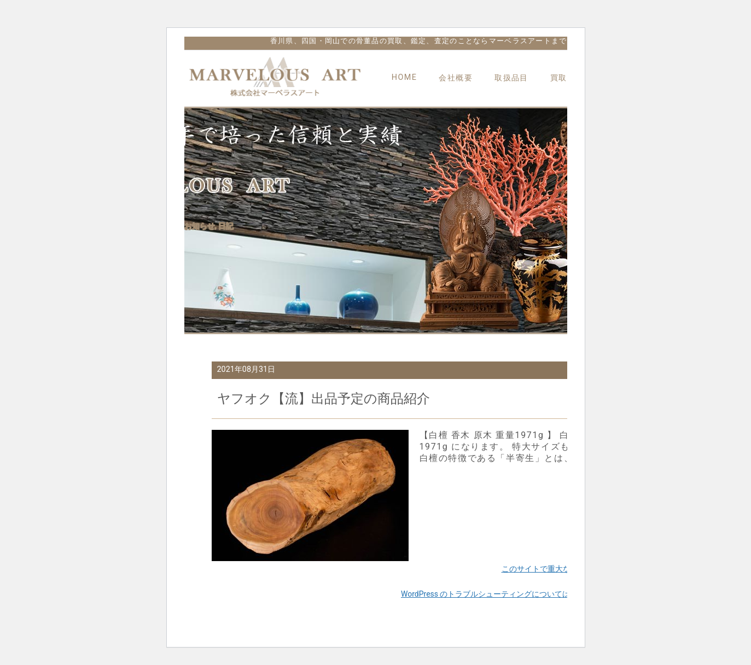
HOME (404, 77)
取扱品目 (511, 78)
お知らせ (199, 225)
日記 (226, 225)
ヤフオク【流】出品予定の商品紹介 (323, 398)
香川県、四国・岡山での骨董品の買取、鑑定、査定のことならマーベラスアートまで (418, 41)
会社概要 (456, 78)
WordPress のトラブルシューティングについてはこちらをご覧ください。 (528, 594)
